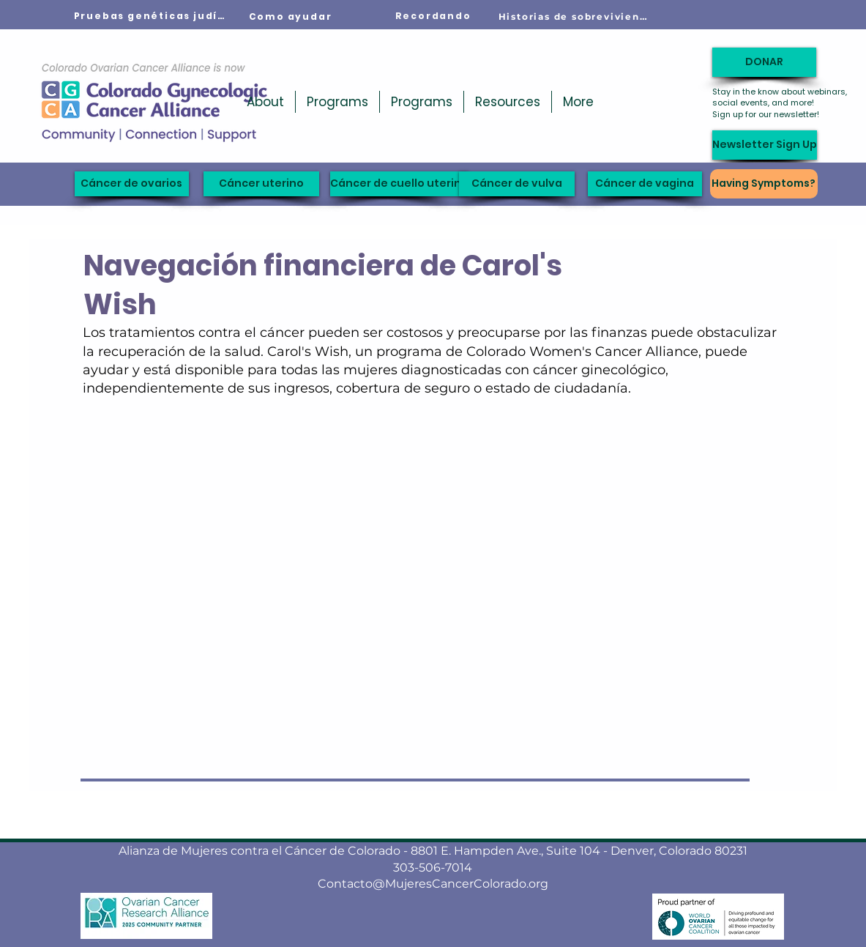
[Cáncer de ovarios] (132, 183)
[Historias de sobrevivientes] (575, 16)
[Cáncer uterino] (261, 183)
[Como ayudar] (290, 16)
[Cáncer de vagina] (645, 183)
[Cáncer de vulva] (517, 183)
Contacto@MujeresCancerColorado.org (433, 884)
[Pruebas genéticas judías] (151, 16)
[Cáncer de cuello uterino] (399, 183)
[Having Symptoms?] (764, 183)
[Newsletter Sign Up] (764, 145)
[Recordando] (433, 16)
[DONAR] (764, 62)
